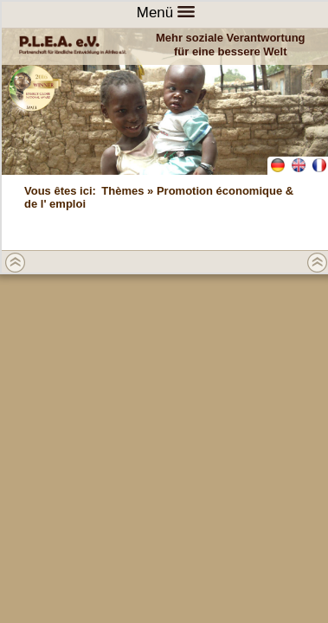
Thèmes (122, 190)
